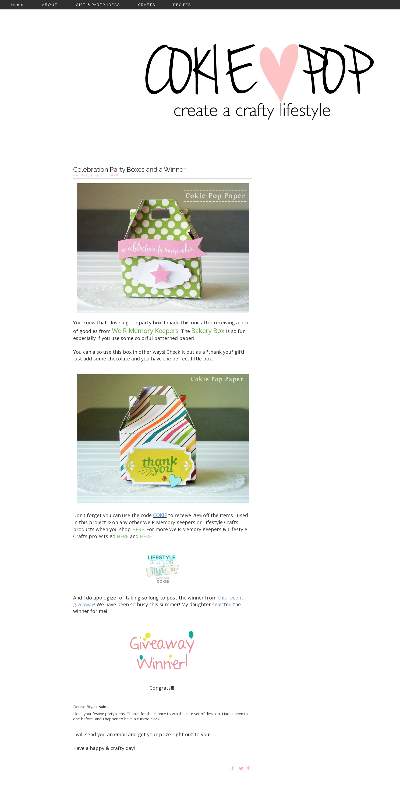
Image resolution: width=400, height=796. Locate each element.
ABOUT (50, 5)
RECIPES (182, 5)
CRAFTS (146, 5)
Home (17, 5)
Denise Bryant (85, 706)
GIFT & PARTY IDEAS (98, 5)
